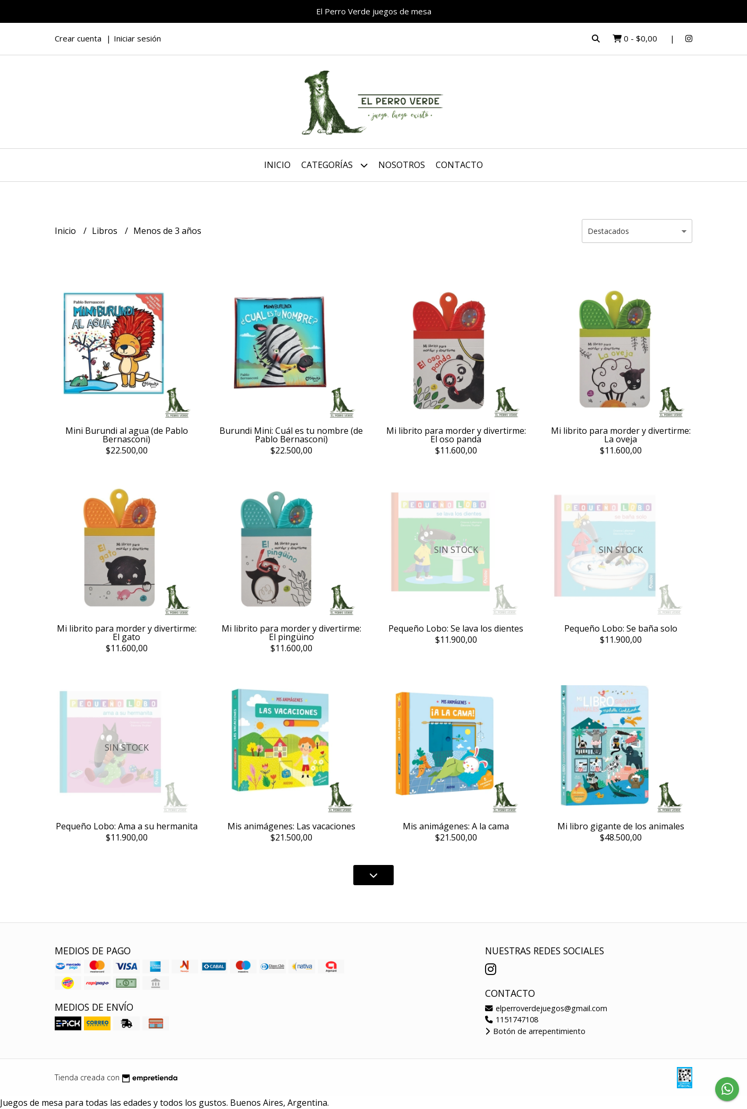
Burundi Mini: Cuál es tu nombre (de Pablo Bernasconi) (291, 435)
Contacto (459, 165)
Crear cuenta (78, 38)
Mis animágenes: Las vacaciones (291, 826)
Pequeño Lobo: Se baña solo (620, 628)
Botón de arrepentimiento (535, 1031)
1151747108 (511, 1019)
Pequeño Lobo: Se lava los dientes (455, 628)
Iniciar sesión (137, 38)
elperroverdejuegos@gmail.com (546, 1008)
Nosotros (401, 165)
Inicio (277, 165)
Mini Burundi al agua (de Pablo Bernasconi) (126, 435)
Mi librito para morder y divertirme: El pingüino (291, 633)
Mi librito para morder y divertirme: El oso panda (456, 435)
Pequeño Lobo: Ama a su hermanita (127, 826)
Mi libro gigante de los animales (620, 826)
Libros (106, 231)
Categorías (334, 165)
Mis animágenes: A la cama (456, 826)
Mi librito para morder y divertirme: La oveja (621, 435)
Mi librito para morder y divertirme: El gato (127, 633)
